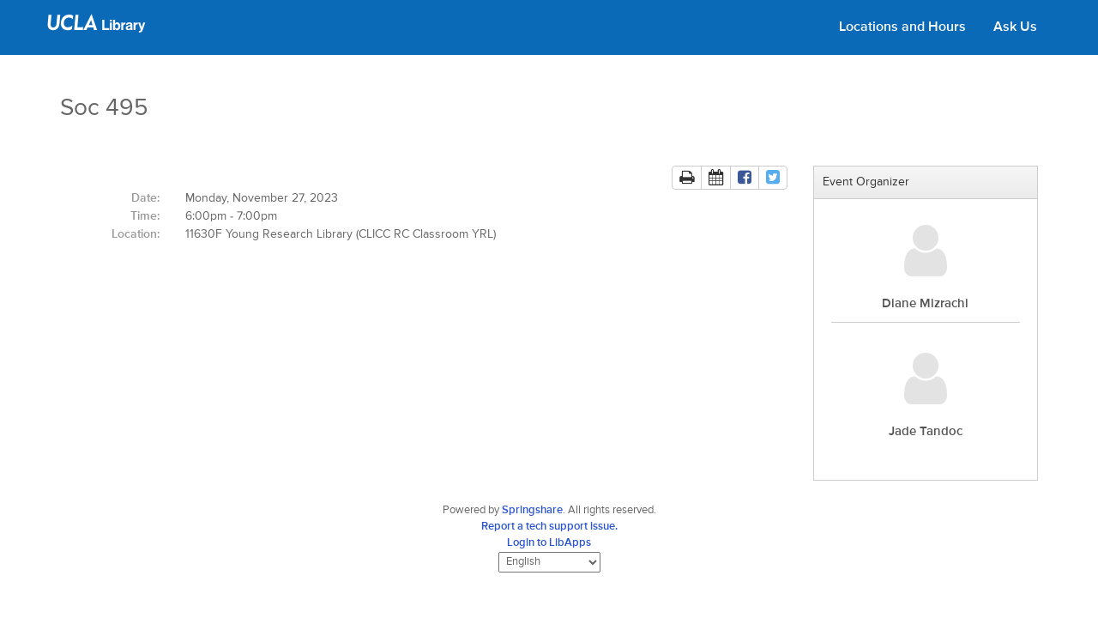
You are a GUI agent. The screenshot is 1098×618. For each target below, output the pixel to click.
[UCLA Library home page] (96, 29)
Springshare (532, 510)
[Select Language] (549, 562)
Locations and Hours (902, 27)
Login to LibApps (549, 542)
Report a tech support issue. (549, 526)
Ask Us (1015, 27)
